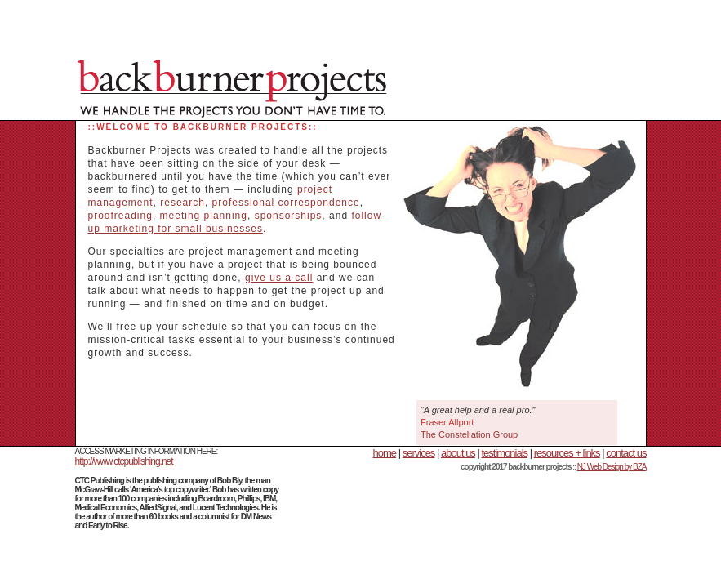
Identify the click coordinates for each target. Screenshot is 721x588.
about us (458, 453)
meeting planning (203, 215)
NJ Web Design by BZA (612, 466)
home (385, 453)
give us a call (279, 277)
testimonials (504, 453)
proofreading (120, 215)
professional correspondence (286, 202)
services (419, 453)
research (182, 202)
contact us (626, 453)
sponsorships (289, 215)
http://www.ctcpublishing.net (124, 461)
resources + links (567, 453)
